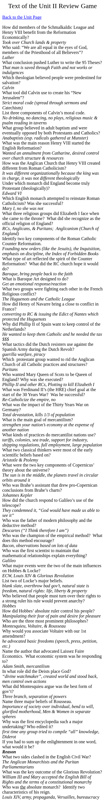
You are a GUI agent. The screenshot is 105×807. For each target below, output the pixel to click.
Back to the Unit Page (21, 17)
